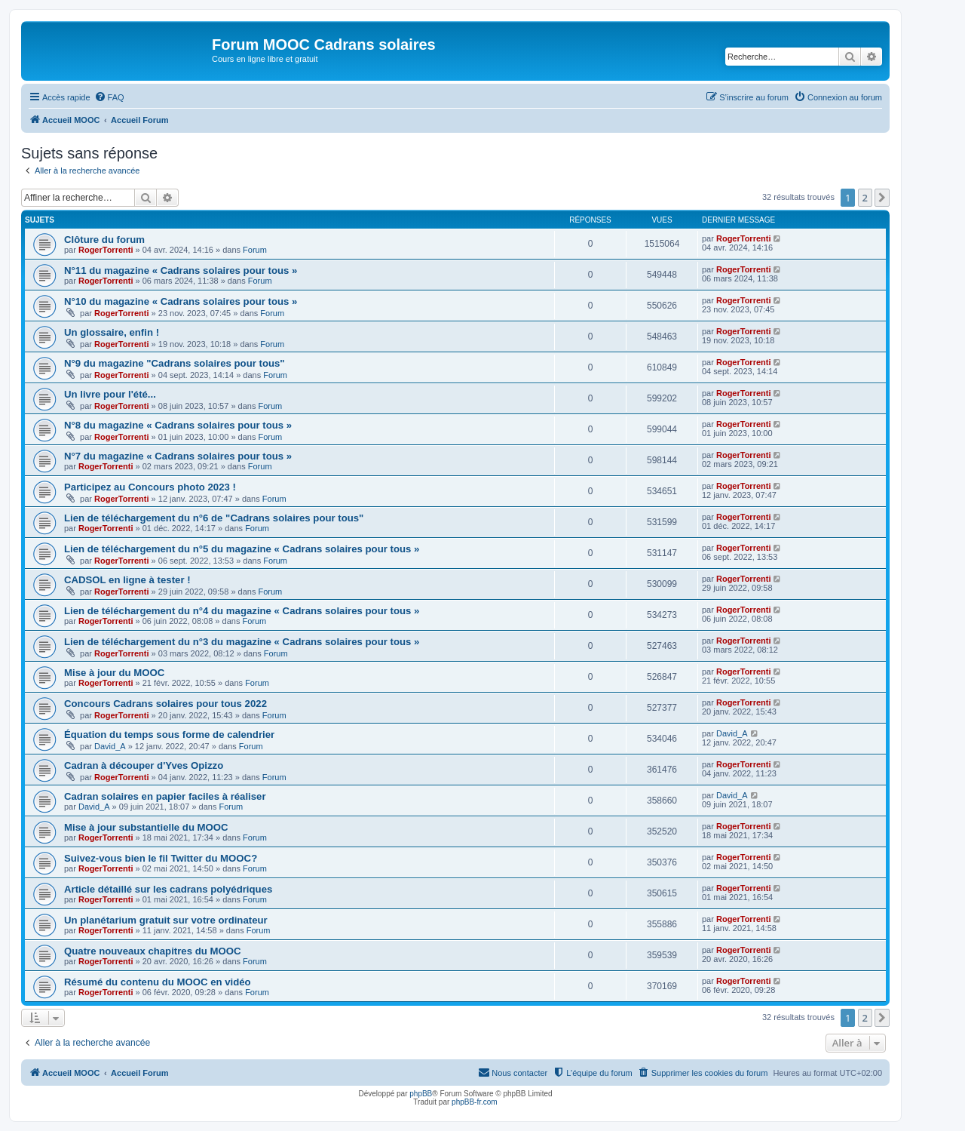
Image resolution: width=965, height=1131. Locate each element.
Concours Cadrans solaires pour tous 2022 (165, 703)
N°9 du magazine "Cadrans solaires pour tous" (174, 363)
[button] (882, 198)
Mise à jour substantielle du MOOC (146, 827)
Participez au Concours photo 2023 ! (150, 487)
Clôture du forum (104, 239)
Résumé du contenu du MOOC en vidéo (157, 982)
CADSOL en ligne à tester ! (127, 579)
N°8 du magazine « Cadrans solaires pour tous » (178, 425)
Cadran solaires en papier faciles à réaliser (165, 796)
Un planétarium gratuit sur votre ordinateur (166, 920)
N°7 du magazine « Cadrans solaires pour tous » (178, 456)
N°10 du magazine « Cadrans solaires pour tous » (180, 301)
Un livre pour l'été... (110, 394)
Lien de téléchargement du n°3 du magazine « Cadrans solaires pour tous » (241, 641)
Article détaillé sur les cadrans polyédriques (168, 889)
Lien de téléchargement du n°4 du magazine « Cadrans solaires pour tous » (241, 610)
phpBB (420, 1094)
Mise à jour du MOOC (114, 672)
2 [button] (865, 197)
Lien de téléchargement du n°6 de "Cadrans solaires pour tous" (213, 518)
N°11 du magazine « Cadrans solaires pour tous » (180, 270)
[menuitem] (109, 97)
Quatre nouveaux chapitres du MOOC (152, 951)
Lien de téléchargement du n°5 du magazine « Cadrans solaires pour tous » (241, 549)
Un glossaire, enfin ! (111, 332)
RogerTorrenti (105, 249)
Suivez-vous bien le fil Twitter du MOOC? (160, 858)
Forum (255, 249)
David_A (110, 746)
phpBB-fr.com (475, 1102)
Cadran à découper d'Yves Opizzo (143, 765)
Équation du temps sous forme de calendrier (169, 734)
